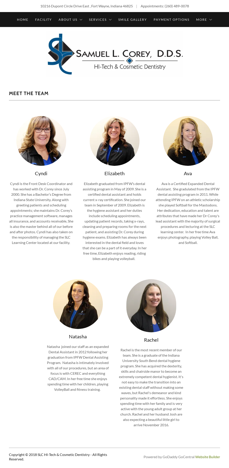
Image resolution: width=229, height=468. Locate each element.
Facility (43, 19)
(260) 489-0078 (177, 6)
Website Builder (207, 457)
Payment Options (171, 19)
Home (22, 19)
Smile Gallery (132, 19)
